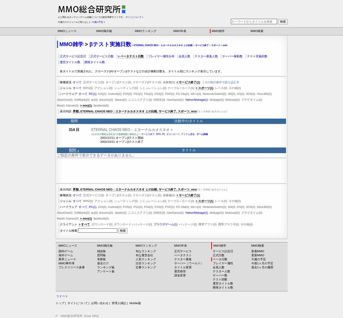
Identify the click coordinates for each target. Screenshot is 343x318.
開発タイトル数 (95, 62)
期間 (74, 150)
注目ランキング (146, 263)
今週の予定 (258, 259)
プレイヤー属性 (223, 263)
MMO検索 (256, 31)
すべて (77, 82)
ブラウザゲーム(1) (166, 224)
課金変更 (180, 275)
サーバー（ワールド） (188, 263)
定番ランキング (146, 267)
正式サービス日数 (102, 56)
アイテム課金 (188, 134)
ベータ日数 (220, 259)
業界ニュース (67, 259)
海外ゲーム (66, 255)
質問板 (101, 255)
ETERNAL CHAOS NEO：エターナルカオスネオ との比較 (163, 45)
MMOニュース (67, 31)
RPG (158, 134)
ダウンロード (173, 134)
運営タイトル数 (70, 62)
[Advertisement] (171, 171)
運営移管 (180, 271)
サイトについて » (134, 17)
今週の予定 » (98, 22)
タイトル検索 (89, 230)
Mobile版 (135, 303)
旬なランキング (146, 251)
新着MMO (257, 251)
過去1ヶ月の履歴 (262, 267)
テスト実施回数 (257, 56)
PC (163, 134)
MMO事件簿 (66, 263)
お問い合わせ (100, 303)
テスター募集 (183, 259)
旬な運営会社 (144, 255)
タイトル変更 (183, 267)
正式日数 (218, 255)
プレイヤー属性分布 (161, 56)
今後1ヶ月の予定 (262, 263)
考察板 (101, 259)
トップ (60, 303)
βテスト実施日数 (110, 44)
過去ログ (103, 263)
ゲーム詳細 (202, 134)
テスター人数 (221, 271)
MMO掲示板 (104, 31)
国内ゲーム (66, 251)
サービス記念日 (223, 251)
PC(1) (93, 94)
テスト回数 (220, 279)
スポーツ (215, 45)
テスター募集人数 (206, 56)
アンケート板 (106, 271)
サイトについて (77, 303)
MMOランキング (145, 31)
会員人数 (184, 56)
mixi (225, 45)
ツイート (62, 296)
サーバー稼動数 (232, 56)
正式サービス (183, 251)
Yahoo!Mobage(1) (196, 99)
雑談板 (101, 251)
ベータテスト (183, 255)
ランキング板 (106, 267)
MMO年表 (179, 31)
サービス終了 (202, 45)
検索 (283, 21)
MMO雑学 (218, 31)
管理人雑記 (119, 303)
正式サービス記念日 (73, 56)
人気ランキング (146, 259)
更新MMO (257, 255)
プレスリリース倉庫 (72, 267)
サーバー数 (220, 275)
